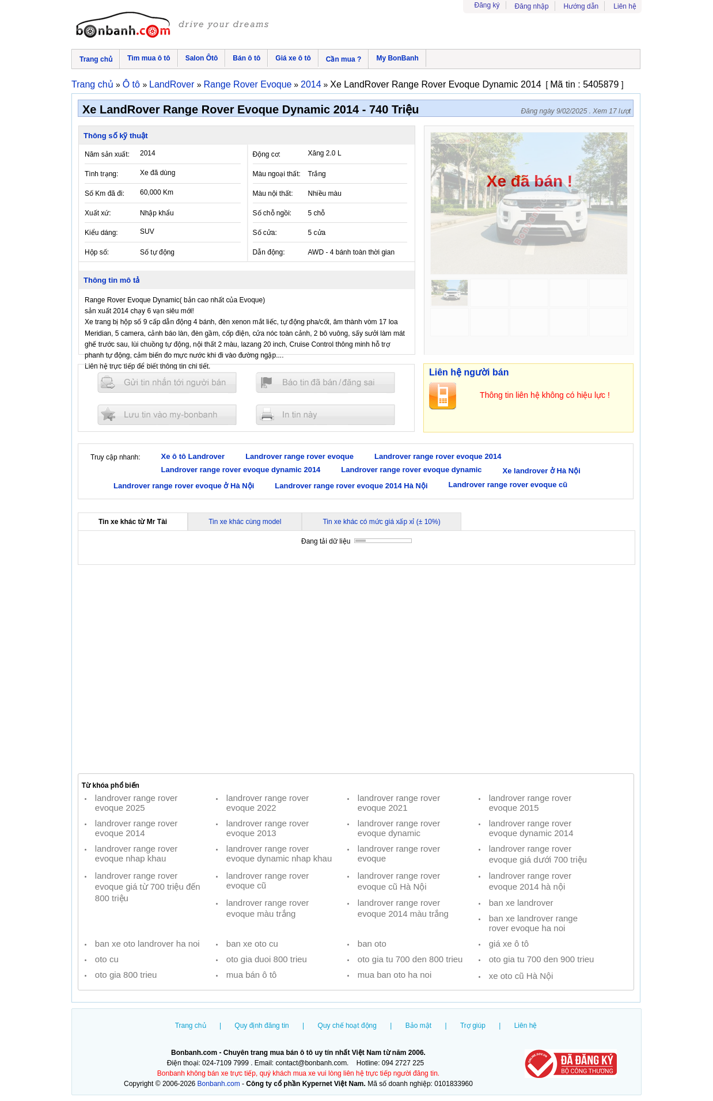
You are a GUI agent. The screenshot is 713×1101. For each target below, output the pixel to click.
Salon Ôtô (201, 58)
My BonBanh (397, 58)
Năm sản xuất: (107, 154)
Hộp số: (97, 252)
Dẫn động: (269, 252)
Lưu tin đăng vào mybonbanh (167, 414)
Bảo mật (418, 1026)
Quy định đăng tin (261, 1026)
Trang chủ (95, 59)
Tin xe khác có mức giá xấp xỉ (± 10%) (381, 522)
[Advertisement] (356, 669)
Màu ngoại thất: (277, 174)
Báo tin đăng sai (325, 382)
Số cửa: (265, 233)
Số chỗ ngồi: (272, 213)
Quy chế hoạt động (347, 1026)
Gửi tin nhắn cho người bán (167, 382)
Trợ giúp (473, 1026)
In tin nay (325, 414)
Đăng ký (487, 5)
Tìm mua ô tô (148, 58)
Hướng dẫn (581, 6)
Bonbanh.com (219, 1084)
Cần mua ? (344, 59)
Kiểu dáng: (101, 233)
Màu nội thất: (273, 193)
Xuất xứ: (98, 213)
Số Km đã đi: (104, 193)
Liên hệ (624, 6)
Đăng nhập (532, 6)
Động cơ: (267, 154)
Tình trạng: (101, 174)
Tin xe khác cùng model (244, 522)
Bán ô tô (246, 58)
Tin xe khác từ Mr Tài (132, 522)
